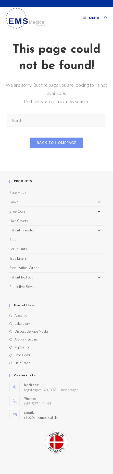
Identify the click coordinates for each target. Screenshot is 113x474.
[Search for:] (104, 18)
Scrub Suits (18, 249)
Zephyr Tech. (23, 347)
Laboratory (22, 323)
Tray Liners (18, 258)
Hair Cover (22, 363)
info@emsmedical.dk (40, 417)
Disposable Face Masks (32, 331)
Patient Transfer (56, 230)
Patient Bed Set (56, 277)
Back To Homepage (56, 143)
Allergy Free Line (26, 339)
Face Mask (17, 192)
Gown (56, 201)
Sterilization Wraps (24, 268)
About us (21, 316)
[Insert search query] (56, 120)
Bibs (12, 240)
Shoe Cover (56, 211)
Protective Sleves (22, 287)
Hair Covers (18, 221)
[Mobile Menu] (92, 18)
